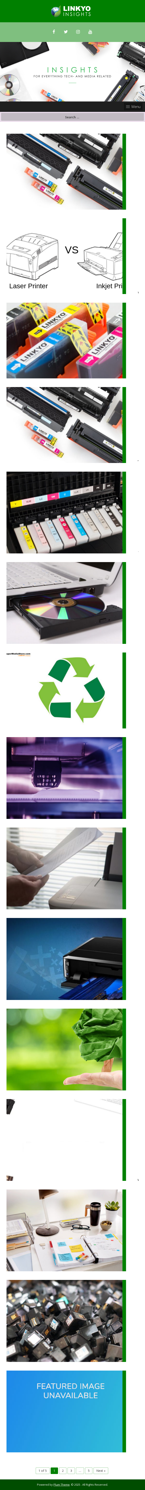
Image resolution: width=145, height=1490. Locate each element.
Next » (100, 1471)
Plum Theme (61, 1485)
